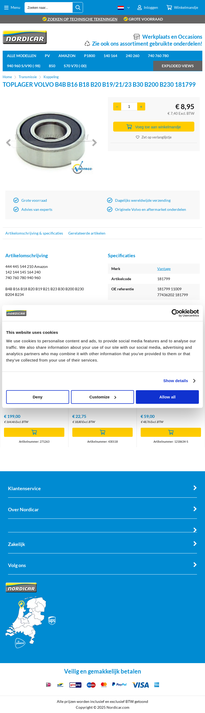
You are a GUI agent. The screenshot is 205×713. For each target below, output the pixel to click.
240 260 (132, 55)
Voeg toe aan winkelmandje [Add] (154, 126)
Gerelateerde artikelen (86, 233)
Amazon (67, 55)
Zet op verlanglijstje (154, 137)
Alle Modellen (21, 55)
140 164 (110, 55)
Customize (102, 397)
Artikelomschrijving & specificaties (34, 233)
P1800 (89, 55)
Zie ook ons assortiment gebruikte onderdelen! (147, 43)
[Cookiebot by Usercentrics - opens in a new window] (175, 313)
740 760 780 (158, 55)
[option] (51, 142)
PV (47, 55)
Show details (175, 380)
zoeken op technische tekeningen (79, 19)
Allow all (167, 397)
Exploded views (178, 66)
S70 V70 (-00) (75, 66)
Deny (37, 397)
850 (52, 66)
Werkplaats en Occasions (172, 36)
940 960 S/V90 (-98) (23, 66)
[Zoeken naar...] (77, 7)
